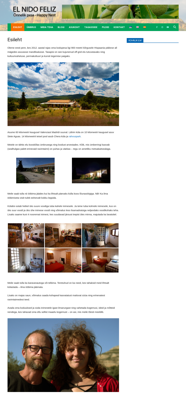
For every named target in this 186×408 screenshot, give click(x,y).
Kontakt (119, 27)
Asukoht (74, 27)
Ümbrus (31, 27)
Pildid (105, 27)
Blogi (61, 27)
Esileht (17, 27)
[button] (175, 27)
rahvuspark (75, 136)
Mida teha (47, 27)
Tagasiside (90, 27)
